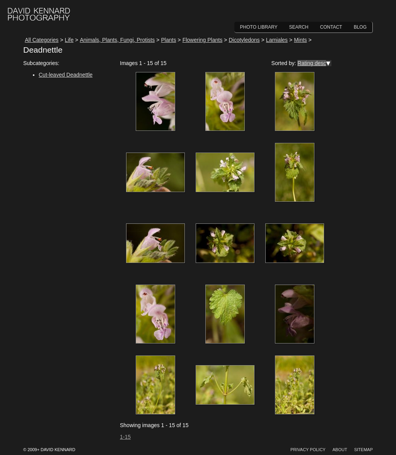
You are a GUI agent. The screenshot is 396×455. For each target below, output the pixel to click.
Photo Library (259, 27)
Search (299, 27)
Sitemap (363, 449)
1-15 (125, 437)
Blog (360, 27)
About (340, 449)
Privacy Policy (308, 449)
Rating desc (311, 63)
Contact (331, 27)
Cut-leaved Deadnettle (65, 75)
